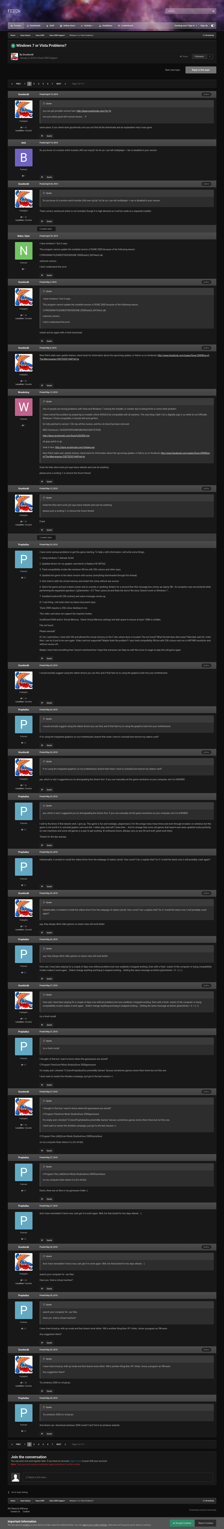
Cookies (26, 1511)
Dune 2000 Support (47, 58)
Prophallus (23, 544)
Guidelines (107, 25)
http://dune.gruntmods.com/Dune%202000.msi (66, 435)
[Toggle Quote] (44, 103)
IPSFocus (24, 1508)
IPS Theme (12, 1508)
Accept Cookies (181, 1523)
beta (23, 142)
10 (23, 578)
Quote (49, 136)
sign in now (75, 1461)
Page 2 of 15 (78, 84)
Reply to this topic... (37, 1477)
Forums (17, 25)
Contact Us (15, 1511)
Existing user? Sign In (186, 25)
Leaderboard (127, 25)
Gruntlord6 (28, 54)
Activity (88, 25)
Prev (18, 84)
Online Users (69, 25)
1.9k (23, 127)
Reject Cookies (205, 1523)
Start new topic (172, 70)
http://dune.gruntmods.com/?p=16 (94, 111)
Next (58, 84)
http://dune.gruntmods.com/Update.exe (75, 447)
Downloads (35, 25)
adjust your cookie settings (94, 1525)
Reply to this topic (201, 70)
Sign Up (204, 25)
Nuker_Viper (24, 236)
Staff (51, 25)
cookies (26, 1525)
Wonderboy (23, 392)
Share (184, 56)
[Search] (180, 11)
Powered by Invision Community (202, 1510)
